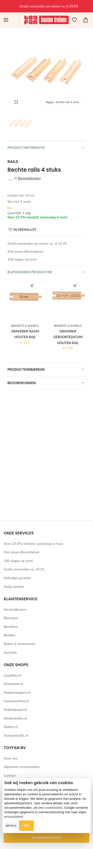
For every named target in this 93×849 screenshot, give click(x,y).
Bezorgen (11, 618)
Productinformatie (26, 147)
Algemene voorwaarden (22, 767)
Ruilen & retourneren (20, 644)
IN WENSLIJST (24, 229)
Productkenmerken (26, 369)
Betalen (9, 635)
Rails (12, 161)
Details (11, 825)
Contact (10, 775)
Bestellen (11, 626)
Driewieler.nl (13, 684)
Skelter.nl (11, 727)
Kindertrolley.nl (15, 718)
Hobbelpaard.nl (15, 709)
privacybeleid (13, 816)
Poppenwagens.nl (17, 692)
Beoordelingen (29, 178)
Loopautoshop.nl (16, 701)
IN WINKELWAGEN (46, 838)
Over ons (11, 758)
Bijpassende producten (29, 272)
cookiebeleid (53, 807)
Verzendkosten (15, 609)
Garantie (10, 652)
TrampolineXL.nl (16, 735)
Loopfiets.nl (12, 675)
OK (26, 825)
